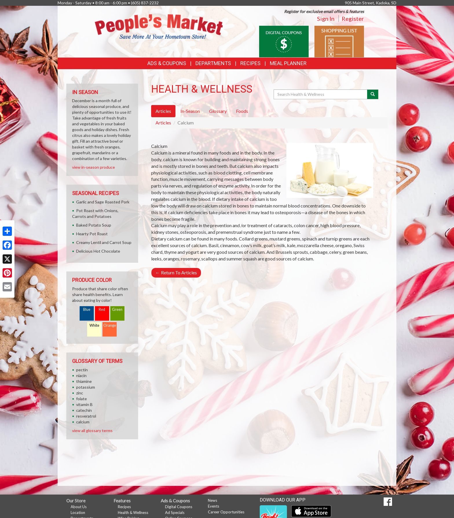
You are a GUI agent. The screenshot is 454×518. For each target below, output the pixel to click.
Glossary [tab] (218, 111)
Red (102, 309)
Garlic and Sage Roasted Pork (102, 201)
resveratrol (86, 416)
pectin (82, 369)
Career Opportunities (226, 512)
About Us (79, 506)
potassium (85, 387)
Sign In (325, 18)
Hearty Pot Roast (92, 233)
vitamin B (84, 404)
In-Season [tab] (190, 111)
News (212, 500)
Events (213, 506)
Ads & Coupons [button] (166, 63)
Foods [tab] (242, 111)
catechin (84, 410)
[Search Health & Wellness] (321, 94)
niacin (81, 375)
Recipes (250, 63)
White (94, 325)
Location (78, 512)
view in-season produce (93, 167)
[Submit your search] (372, 94)
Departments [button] (213, 63)
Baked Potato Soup (93, 225)
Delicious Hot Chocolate (98, 251)
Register (353, 18)
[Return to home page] (159, 25)
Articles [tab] (163, 111)
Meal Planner (288, 63)
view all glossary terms (92, 430)
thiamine (84, 381)
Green (117, 309)
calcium (82, 421)
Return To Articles (176, 272)
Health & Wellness (133, 512)
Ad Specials (174, 512)
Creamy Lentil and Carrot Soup (103, 242)
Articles (163, 122)
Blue (86, 309)
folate (81, 398)
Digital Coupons (178, 506)
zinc (79, 392)
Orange (109, 325)
